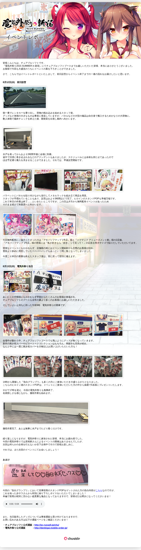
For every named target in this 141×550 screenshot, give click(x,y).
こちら (99, 490)
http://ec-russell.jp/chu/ (46, 525)
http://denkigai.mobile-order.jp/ (50, 528)
